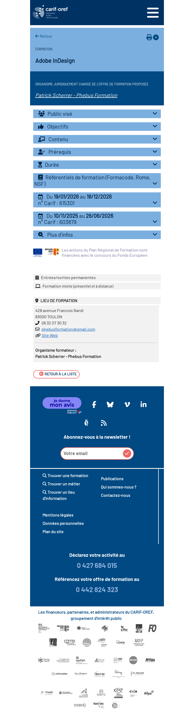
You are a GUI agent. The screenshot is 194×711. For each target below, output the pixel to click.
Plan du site (53, 531)
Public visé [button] (99, 113)
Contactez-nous (115, 495)
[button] (97, 199)
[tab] (97, 114)
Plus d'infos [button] (99, 234)
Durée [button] (99, 164)
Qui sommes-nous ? (118, 486)
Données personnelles (63, 523)
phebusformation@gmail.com (68, 329)
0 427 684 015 (97, 565)
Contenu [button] (99, 139)
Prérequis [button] (99, 151)
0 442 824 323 (97, 589)
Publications (112, 478)
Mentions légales (58, 514)
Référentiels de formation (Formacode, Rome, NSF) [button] (97, 180)
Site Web (50, 335)
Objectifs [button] (99, 126)
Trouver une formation (65, 475)
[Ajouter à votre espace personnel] (156, 37)
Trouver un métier (61, 483)
